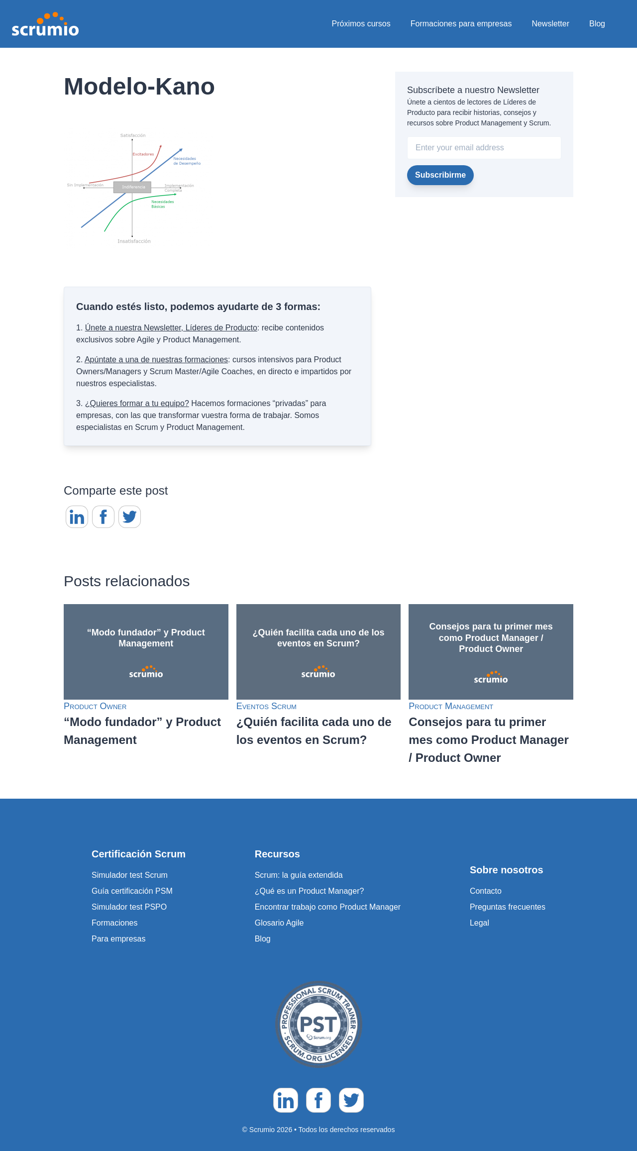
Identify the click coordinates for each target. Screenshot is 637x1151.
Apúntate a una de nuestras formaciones (156, 359)
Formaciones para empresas (461, 23)
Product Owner (95, 706)
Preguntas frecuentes (507, 907)
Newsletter (550, 23)
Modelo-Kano (139, 86)
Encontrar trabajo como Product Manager (328, 907)
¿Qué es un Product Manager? (309, 891)
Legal (479, 923)
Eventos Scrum (266, 706)
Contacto (486, 891)
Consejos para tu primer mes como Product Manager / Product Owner (488, 739)
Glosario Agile (279, 923)
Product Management (451, 706)
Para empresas (119, 939)
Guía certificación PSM (132, 891)
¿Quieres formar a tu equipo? (137, 403)
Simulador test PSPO (129, 907)
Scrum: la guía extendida (299, 875)
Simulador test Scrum (130, 875)
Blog (597, 23)
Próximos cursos (361, 23)
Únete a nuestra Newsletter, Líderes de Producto (171, 327)
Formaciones (114, 923)
